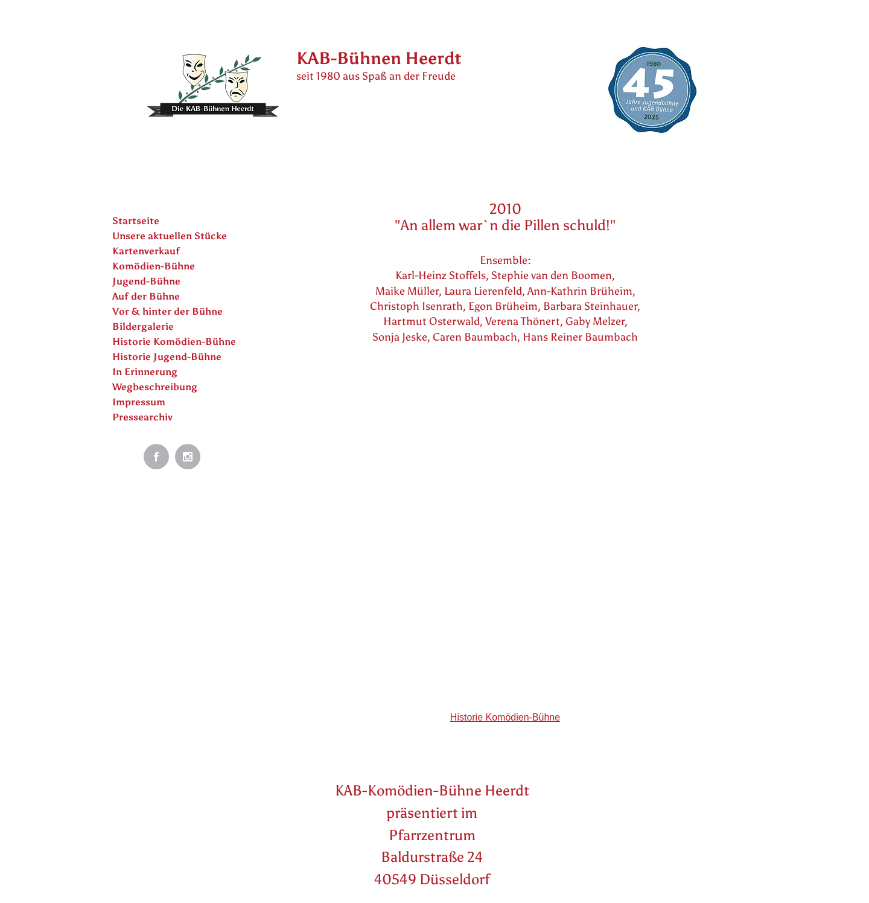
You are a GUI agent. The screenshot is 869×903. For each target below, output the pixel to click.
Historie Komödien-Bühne (174, 341)
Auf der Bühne (146, 296)
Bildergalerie (143, 326)
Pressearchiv (142, 417)
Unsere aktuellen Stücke (169, 236)
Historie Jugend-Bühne (166, 356)
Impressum (138, 402)
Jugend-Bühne (146, 281)
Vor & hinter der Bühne (167, 311)
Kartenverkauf (146, 251)
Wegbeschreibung (154, 387)
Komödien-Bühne (153, 266)
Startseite (135, 221)
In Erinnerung (144, 372)
